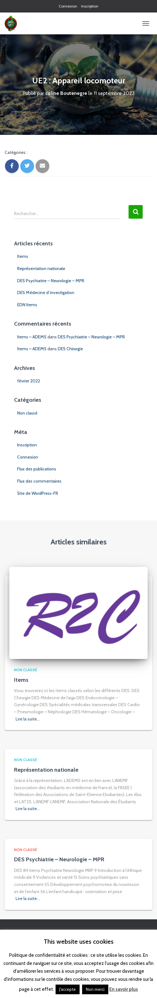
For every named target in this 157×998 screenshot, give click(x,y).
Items (22, 256)
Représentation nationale (41, 268)
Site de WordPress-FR (37, 493)
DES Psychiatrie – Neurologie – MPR (50, 280)
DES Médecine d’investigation (45, 292)
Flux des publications (36, 469)
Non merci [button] (95, 989)
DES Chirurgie (70, 349)
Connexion (68, 6)
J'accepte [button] (67, 989)
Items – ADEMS (32, 337)
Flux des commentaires (39, 481)
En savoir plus (123, 989)
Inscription (89, 6)
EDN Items (27, 304)
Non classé (27, 413)
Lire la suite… (28, 719)
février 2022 (28, 381)
